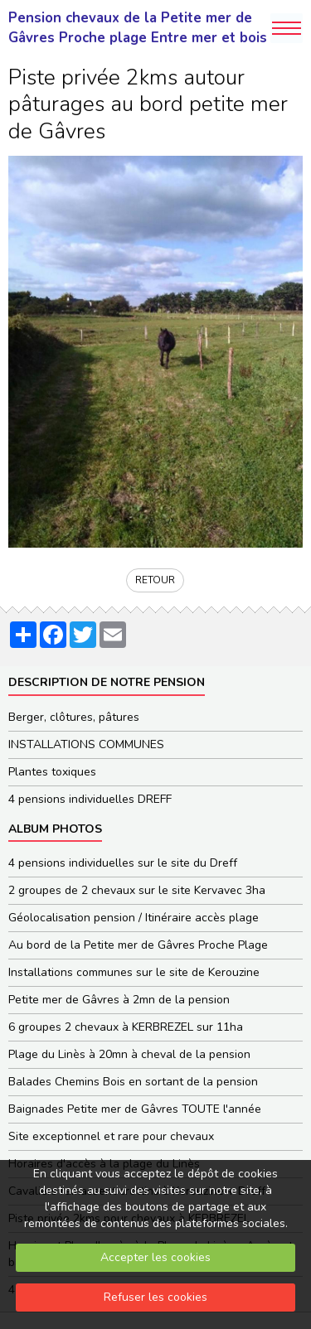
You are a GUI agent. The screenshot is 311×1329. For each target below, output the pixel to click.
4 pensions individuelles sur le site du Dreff (122, 863)
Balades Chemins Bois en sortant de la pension (133, 1082)
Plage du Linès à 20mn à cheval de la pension (129, 1054)
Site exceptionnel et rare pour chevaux (111, 1136)
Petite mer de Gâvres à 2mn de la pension (119, 1000)
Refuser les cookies (155, 1297)
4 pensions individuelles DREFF (90, 799)
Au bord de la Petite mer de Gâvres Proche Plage (138, 945)
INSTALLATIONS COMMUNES (86, 744)
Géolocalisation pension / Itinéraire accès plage (133, 917)
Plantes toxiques (52, 772)
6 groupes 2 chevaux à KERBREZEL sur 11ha (125, 1027)
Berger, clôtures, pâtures (73, 717)
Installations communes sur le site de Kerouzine (134, 972)
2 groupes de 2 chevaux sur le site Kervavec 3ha (136, 890)
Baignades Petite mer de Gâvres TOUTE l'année (134, 1109)
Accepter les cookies (155, 1257)
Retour (155, 580)
